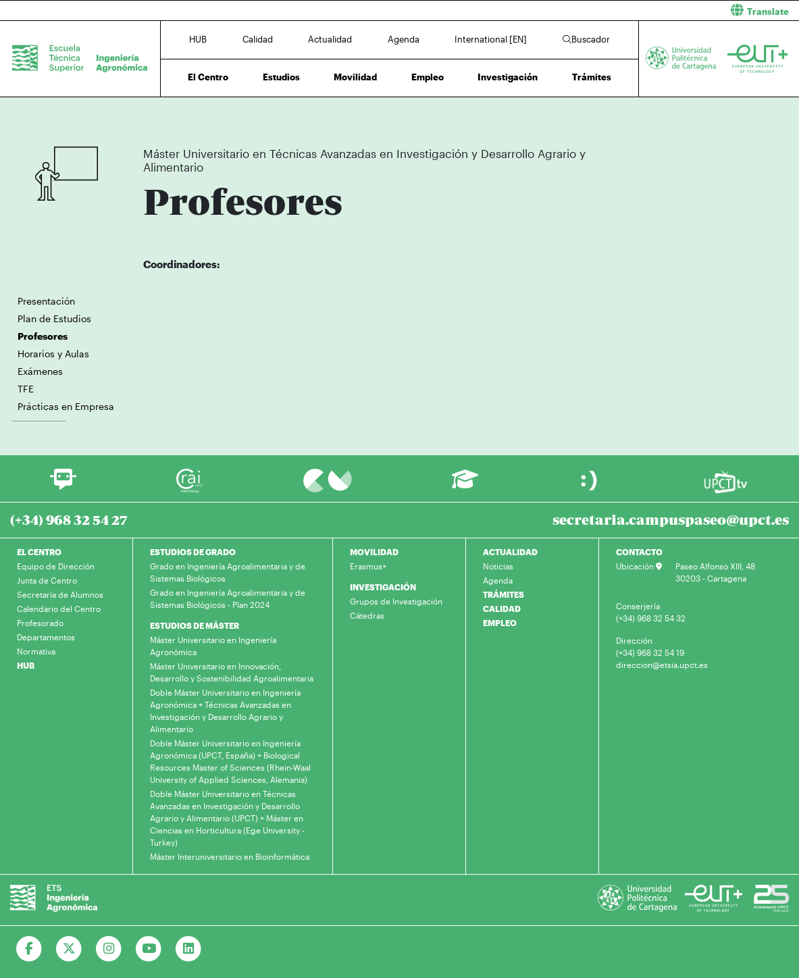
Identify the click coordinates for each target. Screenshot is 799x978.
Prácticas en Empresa (66, 406)
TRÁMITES (503, 594)
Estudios (281, 77)
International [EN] (491, 39)
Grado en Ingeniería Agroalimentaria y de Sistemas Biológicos (227, 572)
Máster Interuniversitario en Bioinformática (229, 856)
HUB (198, 39)
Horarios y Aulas (53, 353)
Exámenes (40, 371)
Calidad (257, 39)
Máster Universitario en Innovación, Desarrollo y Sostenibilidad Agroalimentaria (231, 672)
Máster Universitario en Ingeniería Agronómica (213, 646)
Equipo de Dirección (56, 566)
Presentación (46, 301)
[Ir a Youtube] (149, 949)
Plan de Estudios (54, 318)
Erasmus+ (368, 566)
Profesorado (40, 622)
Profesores (562, 113)
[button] (605, 10)
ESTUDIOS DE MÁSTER (194, 625)
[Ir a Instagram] (109, 949)
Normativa (36, 651)
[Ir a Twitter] (69, 949)
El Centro (208, 77)
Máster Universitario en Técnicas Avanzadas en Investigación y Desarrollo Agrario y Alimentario (373, 113)
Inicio (154, 113)
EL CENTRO (39, 552)
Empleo (427, 77)
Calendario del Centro (59, 608)
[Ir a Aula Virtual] (465, 485)
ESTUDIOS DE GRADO (193, 552)
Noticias (498, 566)
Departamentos (46, 637)
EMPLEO (500, 622)
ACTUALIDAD (510, 552)
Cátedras (367, 615)
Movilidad (355, 77)
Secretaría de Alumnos (60, 594)
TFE (26, 388)
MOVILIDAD (374, 552)
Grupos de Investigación (396, 601)
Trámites (591, 77)
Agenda (403, 39)
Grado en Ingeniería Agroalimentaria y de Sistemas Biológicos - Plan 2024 (227, 598)
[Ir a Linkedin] (189, 949)
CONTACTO (639, 552)
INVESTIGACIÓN (383, 587)
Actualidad (330, 39)
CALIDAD (502, 608)
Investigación (508, 77)
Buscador (586, 39)
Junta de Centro (47, 580)
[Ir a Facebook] (29, 949)
